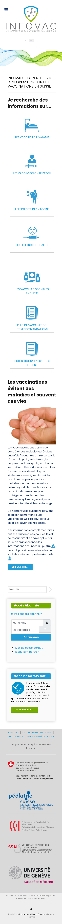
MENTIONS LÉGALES (42, 732)
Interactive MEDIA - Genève (32, 914)
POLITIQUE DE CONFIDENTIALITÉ (25, 736)
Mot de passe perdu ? (29, 648)
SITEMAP (26, 732)
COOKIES (49, 736)
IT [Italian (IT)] (38, 40)
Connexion (31, 637)
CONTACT (14, 732)
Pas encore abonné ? (26, 614)
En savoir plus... (24, 709)
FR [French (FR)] (31, 40)
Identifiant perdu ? (27, 652)
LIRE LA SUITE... (20, 566)
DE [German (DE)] (25, 40)
